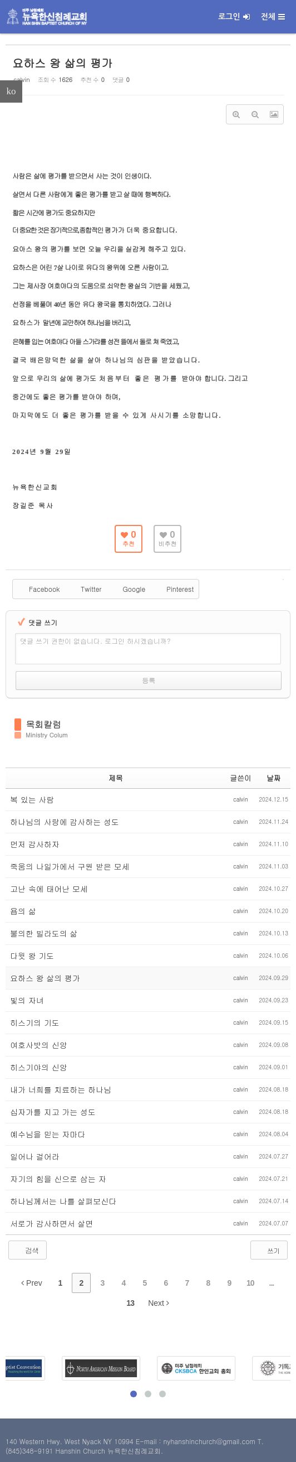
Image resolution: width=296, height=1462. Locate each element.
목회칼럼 (43, 724)
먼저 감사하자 (35, 844)
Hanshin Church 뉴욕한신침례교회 (108, 1450)
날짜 (274, 778)
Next (158, 1303)
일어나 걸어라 (35, 1156)
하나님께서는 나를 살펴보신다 (63, 1201)
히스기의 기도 (35, 1022)
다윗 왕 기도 (32, 955)
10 (250, 1282)
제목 (115, 778)
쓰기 (267, 1250)
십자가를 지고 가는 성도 (53, 1111)
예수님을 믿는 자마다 (47, 1134)
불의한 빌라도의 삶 (43, 933)
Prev (31, 1282)
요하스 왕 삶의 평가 (62, 63)
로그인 (233, 16)
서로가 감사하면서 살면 (51, 1223)
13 (130, 1303)
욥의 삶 (23, 910)
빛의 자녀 (27, 1000)
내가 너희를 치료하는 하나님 (60, 1089)
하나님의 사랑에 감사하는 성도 (64, 821)
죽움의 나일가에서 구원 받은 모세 (70, 866)
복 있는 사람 (32, 799)
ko (11, 91)
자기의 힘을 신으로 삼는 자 (58, 1178)
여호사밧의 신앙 (38, 1044)
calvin (21, 79)
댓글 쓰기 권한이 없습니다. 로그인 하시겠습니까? (95, 640)
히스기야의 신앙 (38, 1067)
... (271, 1282)
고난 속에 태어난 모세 (49, 888)
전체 (273, 16)
